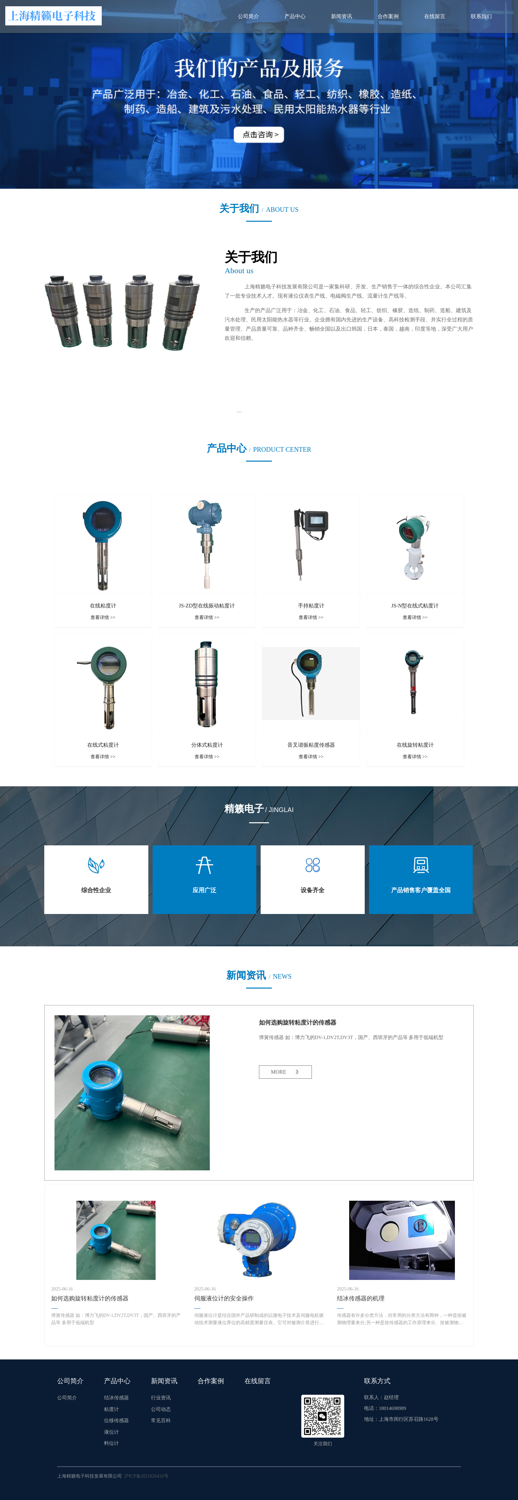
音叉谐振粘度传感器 (311, 745)
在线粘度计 (103, 605)
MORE (278, 1072)
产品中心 (295, 16)
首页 (202, 16)
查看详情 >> (103, 617)
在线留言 (434, 16)
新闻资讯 (341, 16)
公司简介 (248, 16)
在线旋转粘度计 (415, 745)
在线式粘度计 (103, 745)
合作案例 (388, 16)
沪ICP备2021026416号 (146, 1476)
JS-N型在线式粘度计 (415, 605)
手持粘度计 (311, 605)
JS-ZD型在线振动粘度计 (207, 605)
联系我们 (481, 16)
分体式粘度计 (207, 745)
